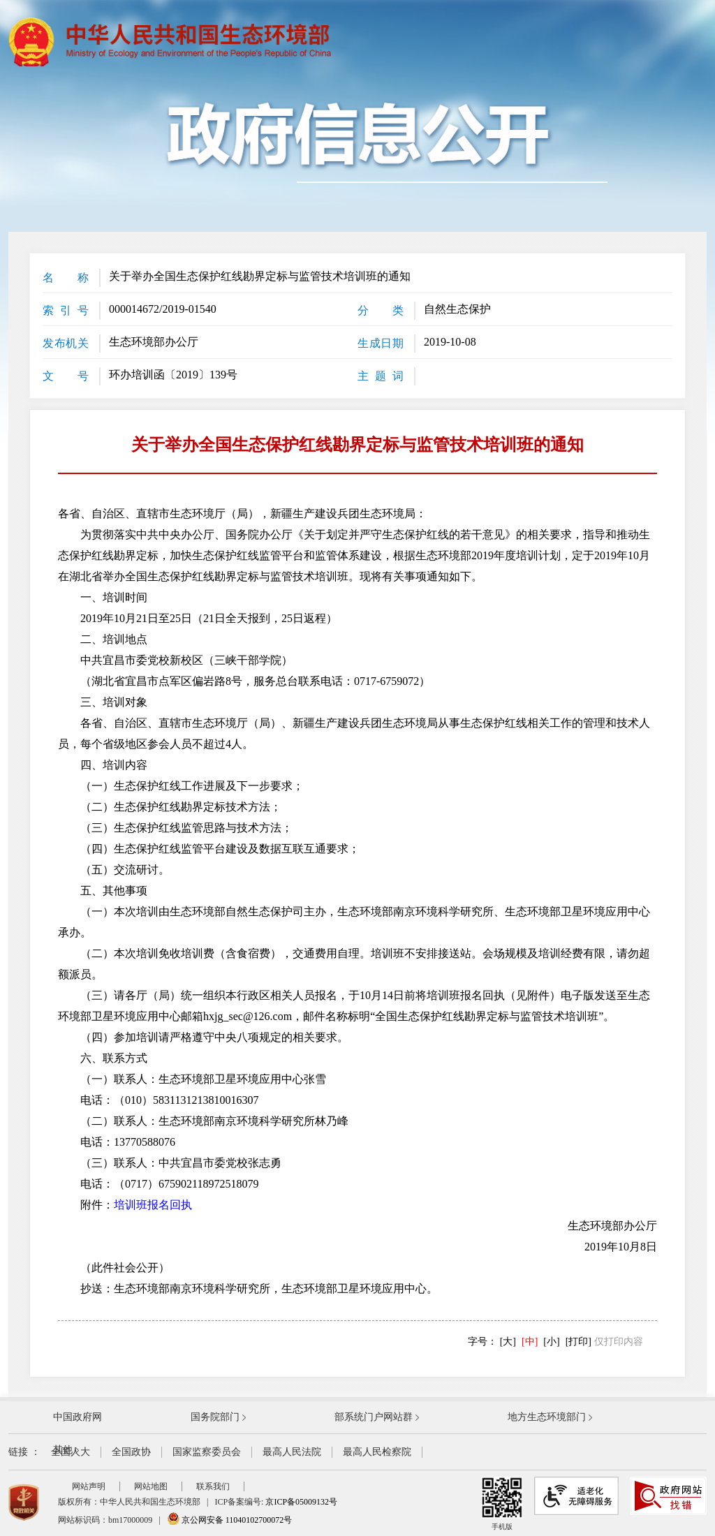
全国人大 (70, 1452)
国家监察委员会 (206, 1452)
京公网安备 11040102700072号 (230, 1520)
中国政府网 (77, 1417)
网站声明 (88, 1486)
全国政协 (131, 1452)
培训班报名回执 (153, 1205)
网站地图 (151, 1486)
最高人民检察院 (377, 1452)
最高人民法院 (292, 1452)
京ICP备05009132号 (301, 1502)
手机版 (502, 1503)
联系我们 (213, 1486)
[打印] (578, 1341)
